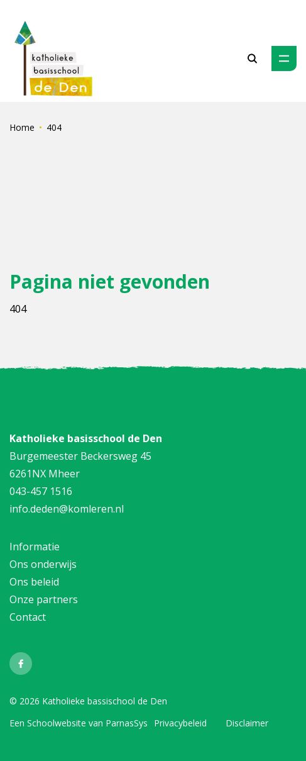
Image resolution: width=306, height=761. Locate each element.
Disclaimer (247, 723)
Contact (27, 617)
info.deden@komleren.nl (66, 509)
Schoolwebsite (56, 723)
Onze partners (44, 599)
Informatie (34, 546)
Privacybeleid (180, 723)
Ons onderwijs (43, 564)
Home (22, 127)
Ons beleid (34, 582)
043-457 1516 (40, 491)
